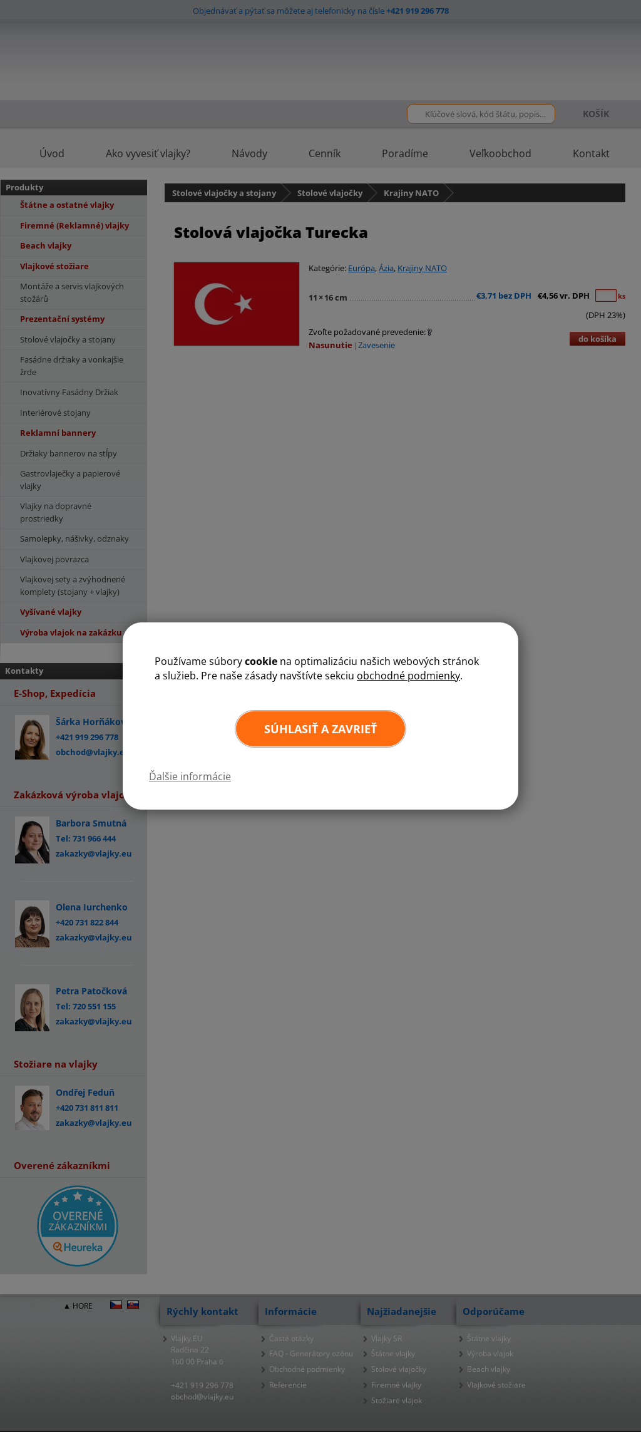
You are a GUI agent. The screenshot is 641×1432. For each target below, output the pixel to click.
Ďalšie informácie (190, 776)
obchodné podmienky (408, 676)
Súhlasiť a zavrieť (320, 728)
